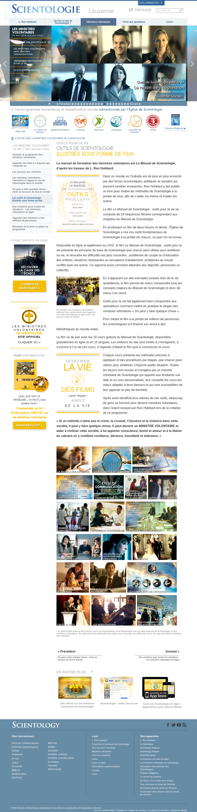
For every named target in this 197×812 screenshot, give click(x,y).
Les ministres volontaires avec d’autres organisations (29, 51)
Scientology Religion (150, 751)
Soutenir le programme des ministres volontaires (27, 156)
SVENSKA (53, 751)
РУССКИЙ (17, 766)
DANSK (15, 751)
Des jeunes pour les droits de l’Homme (158, 788)
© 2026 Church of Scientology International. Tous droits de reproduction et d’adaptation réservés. (56, 808)
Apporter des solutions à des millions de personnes (28, 219)
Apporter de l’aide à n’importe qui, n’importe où (31, 164)
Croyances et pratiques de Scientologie (110, 744)
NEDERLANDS (19, 774)
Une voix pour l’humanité (103, 748)
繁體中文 (16, 770)
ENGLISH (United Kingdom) (25, 747)
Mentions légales (179, 810)
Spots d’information (26, 70)
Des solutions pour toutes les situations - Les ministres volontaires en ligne (28, 209)
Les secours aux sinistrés (26, 172)
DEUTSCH (17, 777)
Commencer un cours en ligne (154, 759)
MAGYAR (52, 743)
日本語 (15, 763)
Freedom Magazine (175, 129)
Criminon (80, 122)
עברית (15, 758)
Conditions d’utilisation (158, 810)
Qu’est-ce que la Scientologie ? (63, 21)
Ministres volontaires (98, 22)
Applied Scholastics (60, 122)
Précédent (65, 104)
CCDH (153, 122)
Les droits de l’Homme (135, 123)
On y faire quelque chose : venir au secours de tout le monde (31, 190)
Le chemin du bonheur (40, 123)
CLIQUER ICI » (29, 342)
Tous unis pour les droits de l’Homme (157, 784)
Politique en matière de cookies (131, 810)
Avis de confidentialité (104, 810)
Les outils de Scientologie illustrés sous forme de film (27, 199)
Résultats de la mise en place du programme (30, 228)
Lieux (94, 774)
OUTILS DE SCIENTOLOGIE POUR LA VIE (27, 62)
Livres (169, 22)
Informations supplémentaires (106, 766)
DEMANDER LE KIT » (29, 425)
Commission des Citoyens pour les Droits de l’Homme (159, 793)
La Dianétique (146, 744)
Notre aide (20, 131)
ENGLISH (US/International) (25, 743)
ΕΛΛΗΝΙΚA (53, 762)
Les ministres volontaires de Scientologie (159, 763)
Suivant (134, 104)
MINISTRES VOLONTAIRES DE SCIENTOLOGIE (59, 138)
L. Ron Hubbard (27, 22)
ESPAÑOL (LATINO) (57, 754)
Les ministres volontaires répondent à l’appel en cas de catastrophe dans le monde (28, 180)
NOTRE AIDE (24, 138)
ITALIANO (52, 765)
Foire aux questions (134, 22)
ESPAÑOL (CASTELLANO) (61, 758)
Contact (95, 770)
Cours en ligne (99, 763)
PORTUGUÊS (54, 769)
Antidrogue (116, 122)
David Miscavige (148, 755)
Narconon (99, 122)
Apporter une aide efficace (30, 42)
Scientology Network (150, 748)
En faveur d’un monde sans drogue (156, 780)
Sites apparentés (150, 3)
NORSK (52, 747)
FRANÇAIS (17, 754)
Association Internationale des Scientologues (154, 767)
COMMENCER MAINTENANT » (29, 286)
